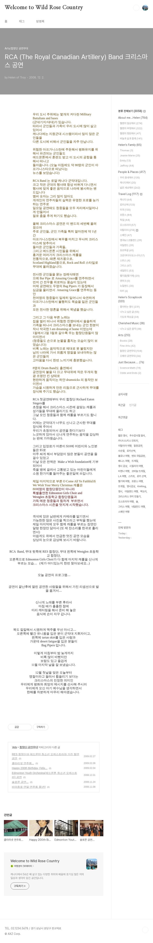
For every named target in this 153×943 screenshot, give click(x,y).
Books (126, 340)
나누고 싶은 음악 (130, 328)
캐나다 (126, 199)
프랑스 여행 (137, 481)
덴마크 (125, 280)
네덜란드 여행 (138, 506)
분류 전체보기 (132, 111)
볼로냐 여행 (123, 455)
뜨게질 (135, 460)
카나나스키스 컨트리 (128, 440)
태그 (22, 21)
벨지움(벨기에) (130, 275)
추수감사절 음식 (137, 435)
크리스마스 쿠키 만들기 (129, 496)
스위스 (125, 260)
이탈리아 (129, 230)
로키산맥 (127, 204)
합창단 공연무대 (28, 747)
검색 (136, 8)
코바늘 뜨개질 (138, 471)
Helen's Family (130, 144)
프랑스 (126, 214)
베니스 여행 (123, 460)
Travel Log (130, 194)
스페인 (126, 235)
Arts (14, 747)
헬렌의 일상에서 (131, 123)
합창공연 (138, 445)
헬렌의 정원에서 (130, 133)
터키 (124, 290)
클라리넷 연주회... (23, 763)
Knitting (141, 486)
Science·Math (130, 367)
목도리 (143, 491)
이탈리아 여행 (125, 445)
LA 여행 (122, 476)
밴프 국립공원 (138, 455)
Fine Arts (127, 345)
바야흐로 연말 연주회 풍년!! (29, 786)
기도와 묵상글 (129, 316)
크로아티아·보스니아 (132, 255)
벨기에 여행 (123, 481)
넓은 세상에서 (130, 187)
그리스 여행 (123, 506)
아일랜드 (127, 245)
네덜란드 (127, 270)
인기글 (132, 405)
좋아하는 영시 (130, 306)
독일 (125, 219)
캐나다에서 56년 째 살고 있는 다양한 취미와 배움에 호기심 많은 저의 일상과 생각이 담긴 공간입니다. (47, 876)
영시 (120, 491)
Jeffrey (127, 165)
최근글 (121, 405)
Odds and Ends (130, 372)
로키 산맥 (141, 476)
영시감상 (131, 486)
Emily (125, 160)
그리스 (125, 265)
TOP (145, 930)
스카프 (131, 476)
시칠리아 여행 (136, 466)
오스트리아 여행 (126, 501)
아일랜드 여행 (131, 491)
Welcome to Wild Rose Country (44, 7)
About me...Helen (133, 117)
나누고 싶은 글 (129, 311)
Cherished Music (131, 323)
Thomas (126, 150)
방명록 (40, 21)
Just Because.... (131, 362)
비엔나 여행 (123, 471)
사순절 (121, 450)
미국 (125, 209)
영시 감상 (122, 466)
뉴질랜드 (127, 285)
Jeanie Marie (130, 155)
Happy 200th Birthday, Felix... (29, 768)
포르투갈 (127, 250)
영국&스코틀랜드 (131, 240)
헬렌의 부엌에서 (131, 128)
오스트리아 (128, 225)
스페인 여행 (123, 511)
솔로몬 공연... (20, 782)
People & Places (132, 172)
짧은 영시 (122, 435)
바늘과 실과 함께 (131, 138)
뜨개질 (121, 486)
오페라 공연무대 (130, 355)
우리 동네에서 (130, 177)
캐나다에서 (128, 182)
